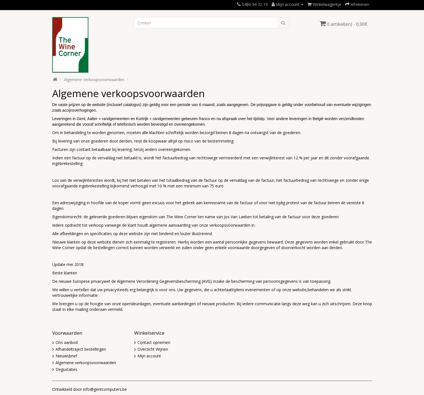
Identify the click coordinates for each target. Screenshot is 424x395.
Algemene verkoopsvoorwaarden (94, 79)
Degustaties (66, 369)
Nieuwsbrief (66, 356)
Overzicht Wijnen (152, 349)
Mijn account (149, 356)
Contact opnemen (153, 342)
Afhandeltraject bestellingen (81, 349)
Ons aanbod (67, 342)
